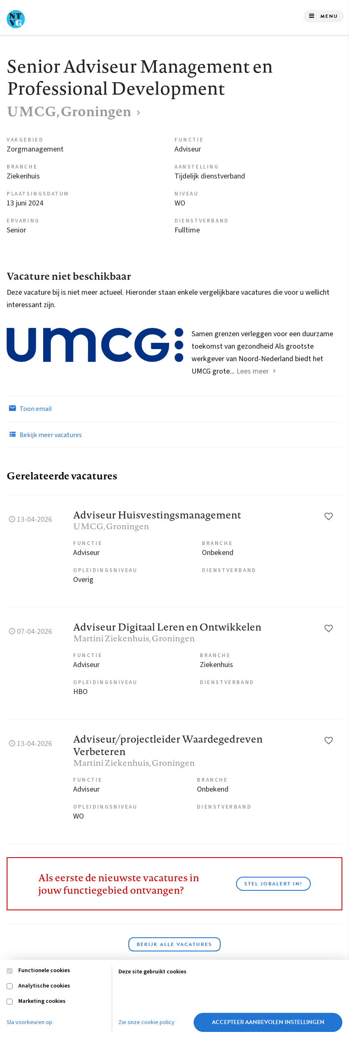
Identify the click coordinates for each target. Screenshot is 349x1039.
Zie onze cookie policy (146, 1022)
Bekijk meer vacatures (44, 434)
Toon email (29, 408)
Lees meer (252, 371)
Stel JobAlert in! (273, 883)
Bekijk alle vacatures (174, 944)
